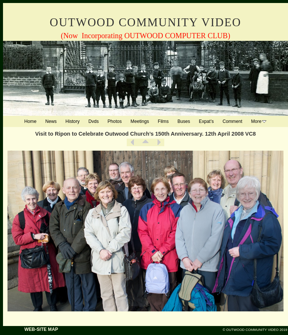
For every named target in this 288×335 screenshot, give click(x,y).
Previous (132, 142)
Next (158, 142)
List (145, 142)
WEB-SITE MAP (41, 329)
